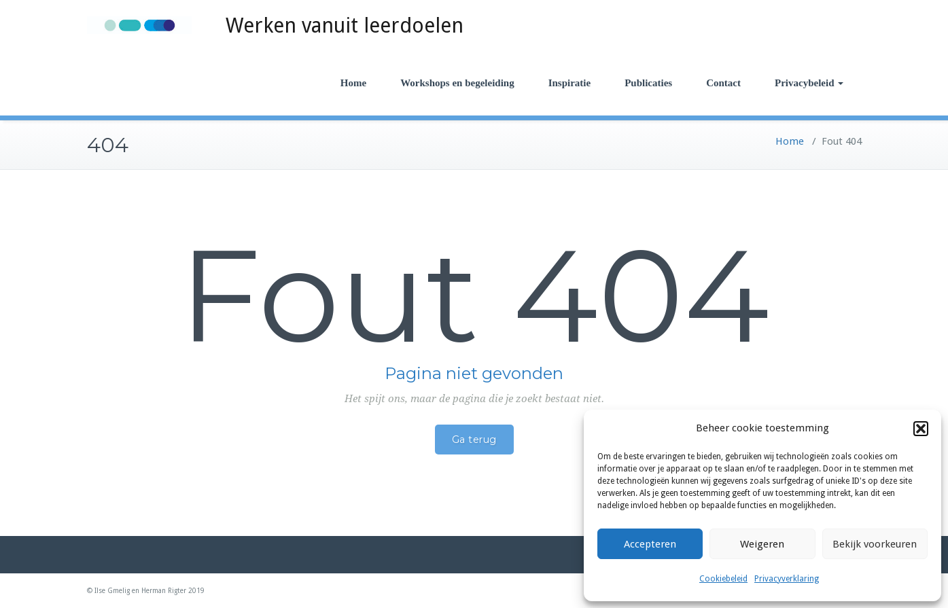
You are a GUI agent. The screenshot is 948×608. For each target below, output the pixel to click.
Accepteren (650, 544)
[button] (921, 428)
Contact (723, 82)
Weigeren (762, 544)
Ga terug (474, 439)
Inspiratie (569, 82)
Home (353, 82)
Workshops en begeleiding (457, 82)
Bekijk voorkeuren (874, 544)
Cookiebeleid (723, 579)
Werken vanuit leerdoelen (344, 25)
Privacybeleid (809, 82)
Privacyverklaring (786, 579)
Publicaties (648, 82)
